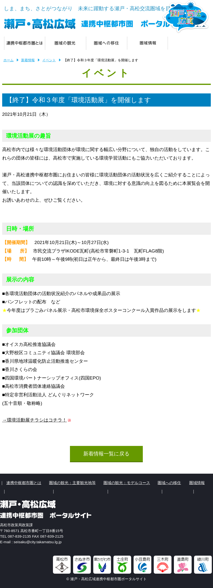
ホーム (8, 60)
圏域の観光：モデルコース (126, 482)
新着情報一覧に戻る (106, 453)
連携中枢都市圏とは (23, 482)
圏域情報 (197, 482)
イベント (49, 60)
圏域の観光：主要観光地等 (72, 482)
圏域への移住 (169, 482)
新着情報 (28, 60)
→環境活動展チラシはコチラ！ (34, 420)
